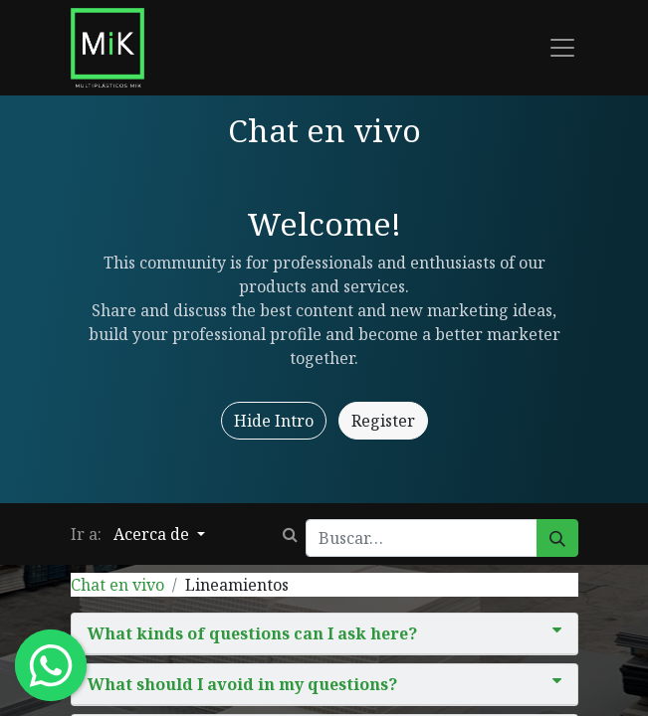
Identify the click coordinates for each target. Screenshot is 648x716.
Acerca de (153, 534)
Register (383, 421)
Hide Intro (274, 421)
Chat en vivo (117, 585)
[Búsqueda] (557, 538)
